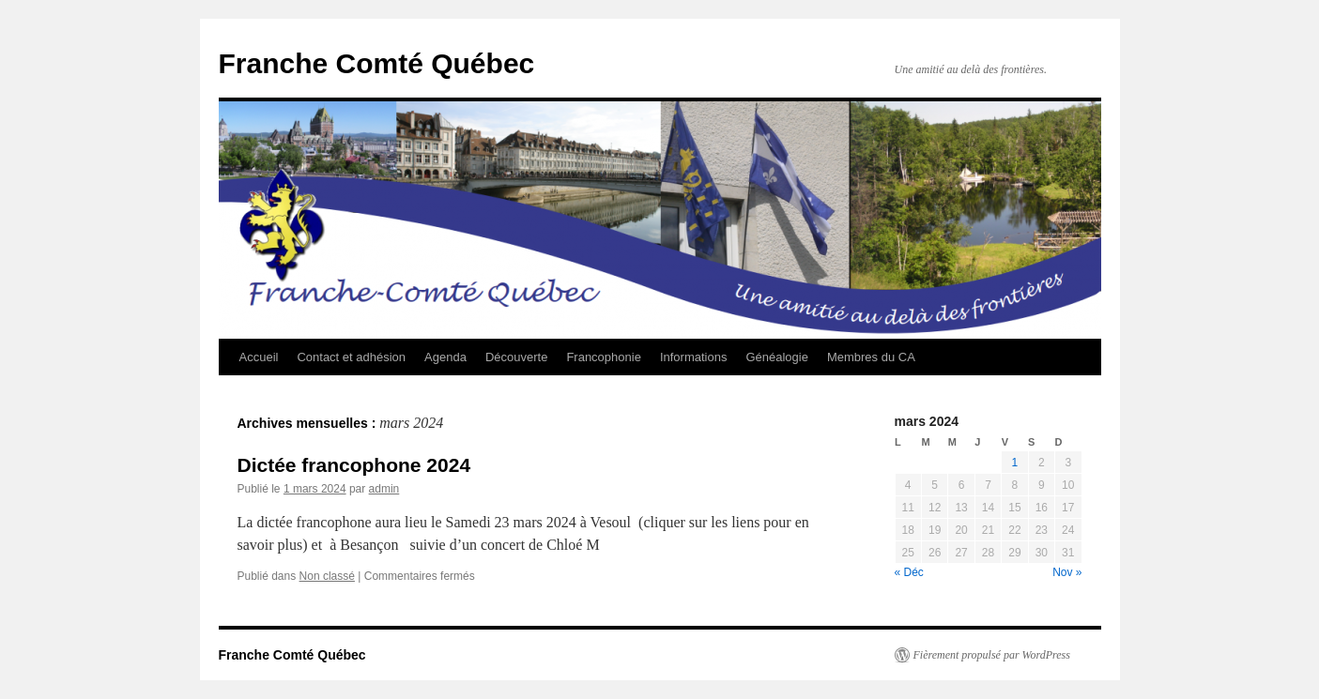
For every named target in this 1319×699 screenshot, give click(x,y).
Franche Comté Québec (377, 63)
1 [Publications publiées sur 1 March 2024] (1015, 462)
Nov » (1066, 572)
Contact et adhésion (351, 357)
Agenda (445, 357)
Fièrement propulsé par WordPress (991, 654)
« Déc (909, 572)
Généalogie (776, 357)
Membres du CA (871, 357)
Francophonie (603, 357)
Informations (694, 357)
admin (384, 488)
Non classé (327, 576)
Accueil (259, 357)
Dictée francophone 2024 (354, 465)
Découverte (516, 357)
